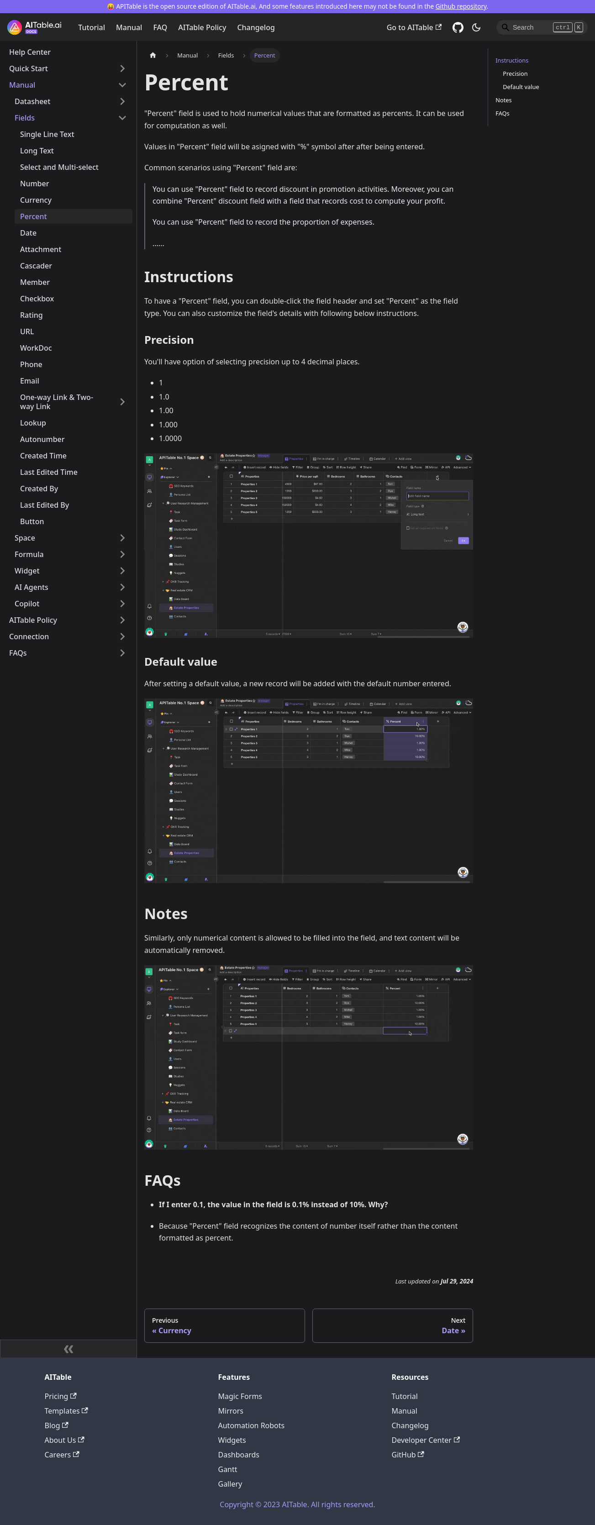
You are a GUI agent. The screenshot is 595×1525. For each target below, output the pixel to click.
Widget (27, 571)
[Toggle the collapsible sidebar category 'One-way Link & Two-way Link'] (122, 402)
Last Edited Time (49, 472)
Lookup (33, 423)
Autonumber (42, 439)
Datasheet (32, 101)
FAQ (160, 27)
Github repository (461, 6)
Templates (66, 1411)
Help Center (30, 52)
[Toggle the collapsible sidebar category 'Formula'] (122, 554)
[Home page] (153, 55)
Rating (31, 315)
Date (28, 233)
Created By (39, 489)
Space (25, 538)
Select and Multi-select (59, 167)
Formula (29, 554)
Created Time (43, 456)
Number (34, 184)
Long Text (37, 151)
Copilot (27, 604)
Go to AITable (414, 27)
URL (27, 331)
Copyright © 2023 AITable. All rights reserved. (297, 1504)
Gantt (227, 1469)
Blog (56, 1425)
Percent (33, 216)
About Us (64, 1440)
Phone (31, 364)
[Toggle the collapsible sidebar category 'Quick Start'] (122, 68)
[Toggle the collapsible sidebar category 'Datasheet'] (122, 101)
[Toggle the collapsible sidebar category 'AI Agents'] (122, 587)
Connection (29, 636)
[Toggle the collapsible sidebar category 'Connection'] (122, 636)
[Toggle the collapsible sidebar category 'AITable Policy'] (122, 620)
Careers (62, 1455)
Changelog (256, 27)
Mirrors (231, 1411)
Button (32, 521)
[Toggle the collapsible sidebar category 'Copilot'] (122, 603)
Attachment (40, 249)
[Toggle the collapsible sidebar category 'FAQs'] (122, 653)
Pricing (61, 1396)
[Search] (542, 27)
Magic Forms (240, 1396)
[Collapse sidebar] (68, 1349)
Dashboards (239, 1455)
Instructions (511, 60)
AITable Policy (202, 27)
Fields (25, 118)
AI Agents (31, 587)
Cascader (36, 266)
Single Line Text (47, 134)
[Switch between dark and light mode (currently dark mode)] (476, 27)
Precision (515, 73)
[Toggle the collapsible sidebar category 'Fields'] (122, 117)
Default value (521, 87)
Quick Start (28, 68)
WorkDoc (36, 348)
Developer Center (426, 1440)
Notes (503, 100)
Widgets (232, 1440)
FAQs (18, 653)
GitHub (408, 1455)
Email (29, 381)
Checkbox (37, 299)
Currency (36, 200)
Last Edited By (44, 505)
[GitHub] (458, 27)
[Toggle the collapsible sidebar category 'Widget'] (122, 570)
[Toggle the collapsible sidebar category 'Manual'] (122, 85)
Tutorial (91, 27)
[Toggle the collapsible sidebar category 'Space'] (122, 538)
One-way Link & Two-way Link (56, 401)
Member (35, 282)
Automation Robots (251, 1425)
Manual (129, 27)
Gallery (230, 1484)
